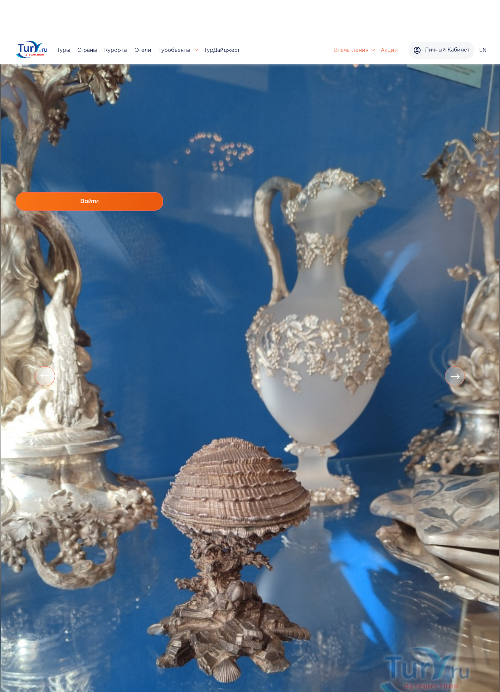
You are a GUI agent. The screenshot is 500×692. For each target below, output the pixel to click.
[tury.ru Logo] (32, 50)
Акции (389, 50)
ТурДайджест (222, 50)
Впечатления (351, 50)
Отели (143, 50)
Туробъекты (175, 50)
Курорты (115, 50)
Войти (89, 201)
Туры (63, 50)
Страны (87, 50)
